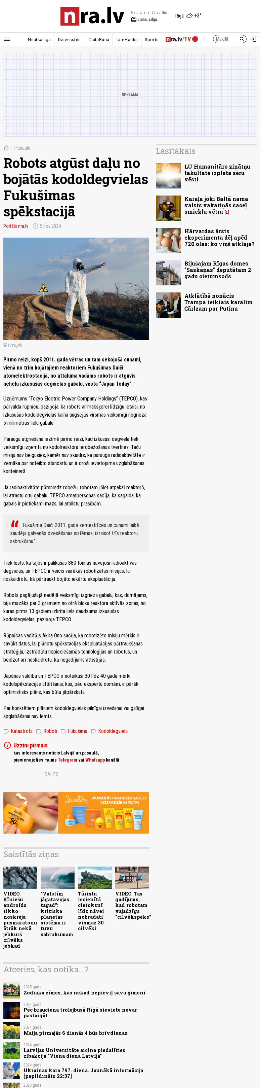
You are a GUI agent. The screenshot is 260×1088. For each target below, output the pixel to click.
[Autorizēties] (253, 39)
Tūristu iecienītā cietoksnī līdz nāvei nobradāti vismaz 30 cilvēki (91, 911)
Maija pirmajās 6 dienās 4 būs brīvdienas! (76, 1033)
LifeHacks (127, 39)
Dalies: (52, 774)
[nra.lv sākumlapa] (92, 16)
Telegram (67, 760)
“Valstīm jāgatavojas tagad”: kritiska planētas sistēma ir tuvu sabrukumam (57, 914)
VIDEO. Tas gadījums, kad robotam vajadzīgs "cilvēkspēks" (133, 905)
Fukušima (73, 731)
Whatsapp (95, 760)
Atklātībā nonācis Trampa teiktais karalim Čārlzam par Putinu (218, 302)
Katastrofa (18, 731)
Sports (152, 39)
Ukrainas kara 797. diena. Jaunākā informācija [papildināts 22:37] (83, 1073)
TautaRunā (98, 39)
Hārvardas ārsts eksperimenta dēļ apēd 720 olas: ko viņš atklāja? (219, 237)
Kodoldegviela (109, 731)
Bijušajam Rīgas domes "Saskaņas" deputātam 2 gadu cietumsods (217, 270)
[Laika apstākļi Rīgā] (188, 16)
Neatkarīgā (39, 39)
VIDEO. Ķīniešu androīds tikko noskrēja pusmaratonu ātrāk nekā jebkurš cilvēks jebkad (20, 919)
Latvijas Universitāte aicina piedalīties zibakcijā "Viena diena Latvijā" (74, 1053)
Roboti (46, 731)
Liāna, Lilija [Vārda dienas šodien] (144, 19)
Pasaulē (22, 148)
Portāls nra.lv (15, 226)
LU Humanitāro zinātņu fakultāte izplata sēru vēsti (217, 173)
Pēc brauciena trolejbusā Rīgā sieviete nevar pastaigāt (80, 1013)
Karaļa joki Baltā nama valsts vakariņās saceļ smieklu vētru (216, 205)
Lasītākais (176, 150)
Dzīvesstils (69, 39)
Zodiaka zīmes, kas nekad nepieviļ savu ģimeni (84, 992)
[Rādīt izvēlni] (6, 39)
